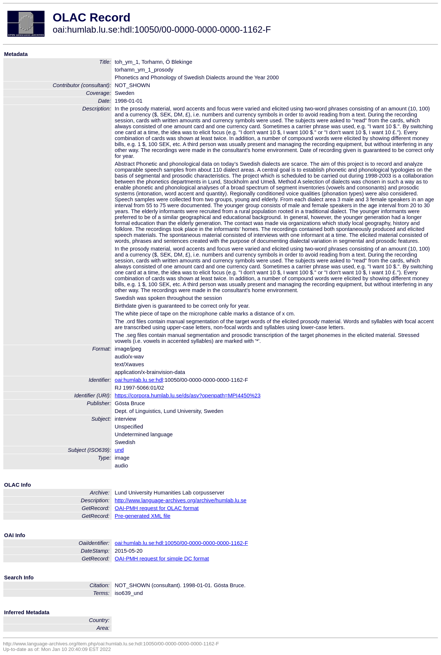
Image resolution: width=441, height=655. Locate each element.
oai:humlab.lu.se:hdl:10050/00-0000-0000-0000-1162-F (181, 543)
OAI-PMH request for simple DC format (162, 559)
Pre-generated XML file (142, 516)
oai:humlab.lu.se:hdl (139, 380)
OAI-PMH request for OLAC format (156, 508)
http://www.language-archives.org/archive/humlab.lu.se (180, 500)
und (119, 450)
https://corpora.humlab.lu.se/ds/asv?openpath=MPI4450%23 (187, 395)
